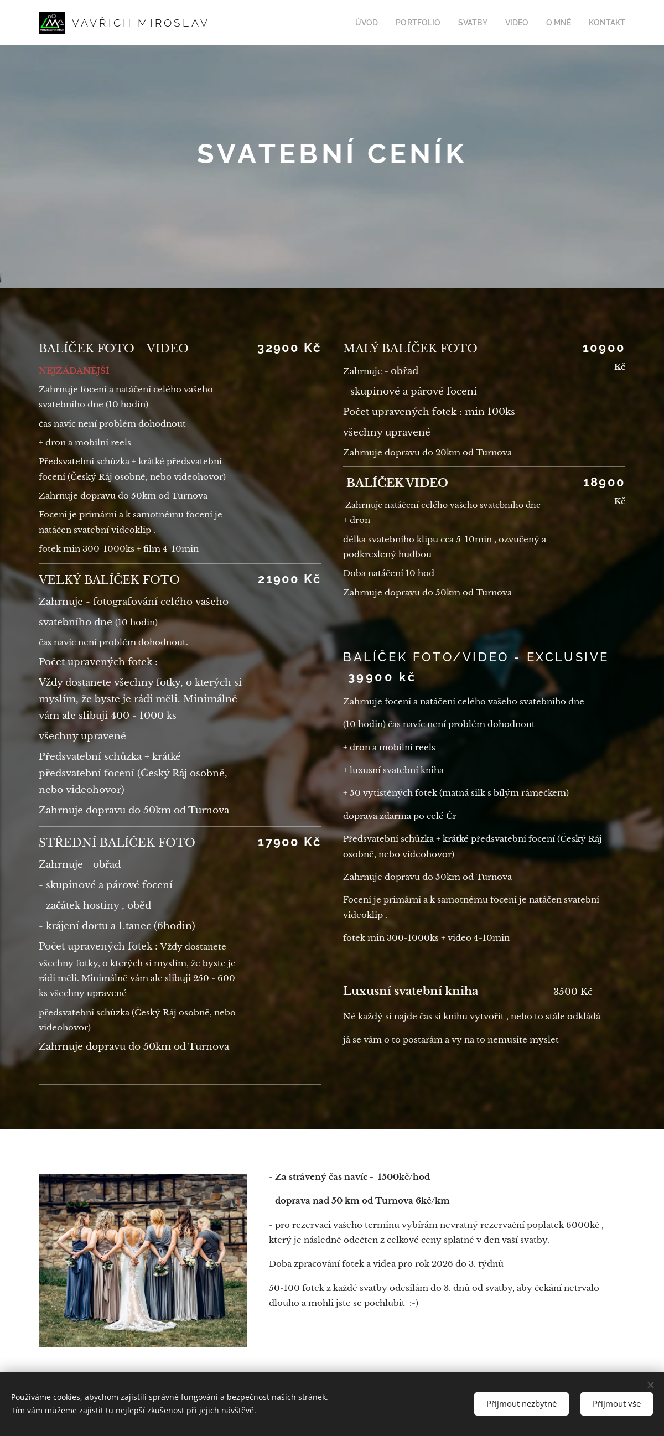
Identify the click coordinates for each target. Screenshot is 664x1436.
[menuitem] (384, 23)
